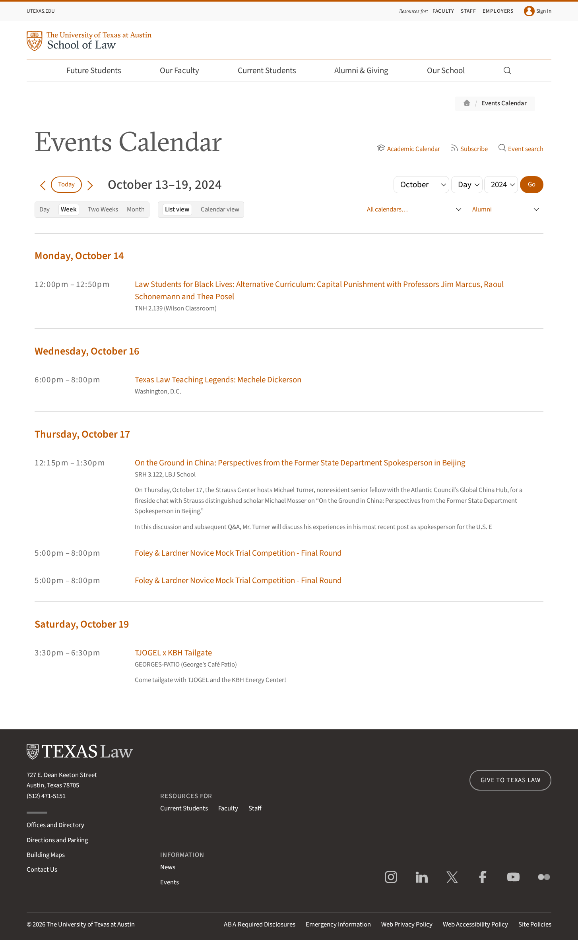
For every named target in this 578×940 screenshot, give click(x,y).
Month (136, 209)
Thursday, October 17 (82, 434)
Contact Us (42, 869)
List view (177, 209)
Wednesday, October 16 (87, 351)
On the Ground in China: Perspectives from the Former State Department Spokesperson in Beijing (300, 463)
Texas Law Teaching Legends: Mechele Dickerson (218, 380)
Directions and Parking (57, 840)
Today (66, 184)
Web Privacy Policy (407, 924)
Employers (498, 11)
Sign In (537, 11)
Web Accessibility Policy (475, 924)
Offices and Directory (55, 825)
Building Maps (46, 855)
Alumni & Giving (366, 70)
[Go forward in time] (90, 184)
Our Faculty (185, 70)
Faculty (444, 11)
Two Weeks (103, 209)
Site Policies (534, 924)
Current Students (272, 70)
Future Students (99, 70)
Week (69, 209)
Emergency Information (338, 924)
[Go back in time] (43, 184)
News (167, 867)
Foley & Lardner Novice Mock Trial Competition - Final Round (238, 553)
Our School (451, 70)
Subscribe (469, 149)
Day (44, 209)
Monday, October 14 (79, 255)
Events (169, 882)
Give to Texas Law (510, 780)
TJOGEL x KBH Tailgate (173, 653)
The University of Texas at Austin (91, 924)
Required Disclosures (259, 924)
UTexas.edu (41, 11)
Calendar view (220, 209)
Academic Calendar (408, 149)
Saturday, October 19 (82, 624)
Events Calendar (504, 103)
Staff (468, 11)
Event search (520, 149)
